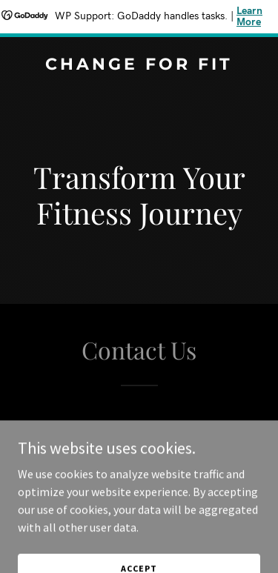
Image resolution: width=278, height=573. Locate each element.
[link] (139, 65)
